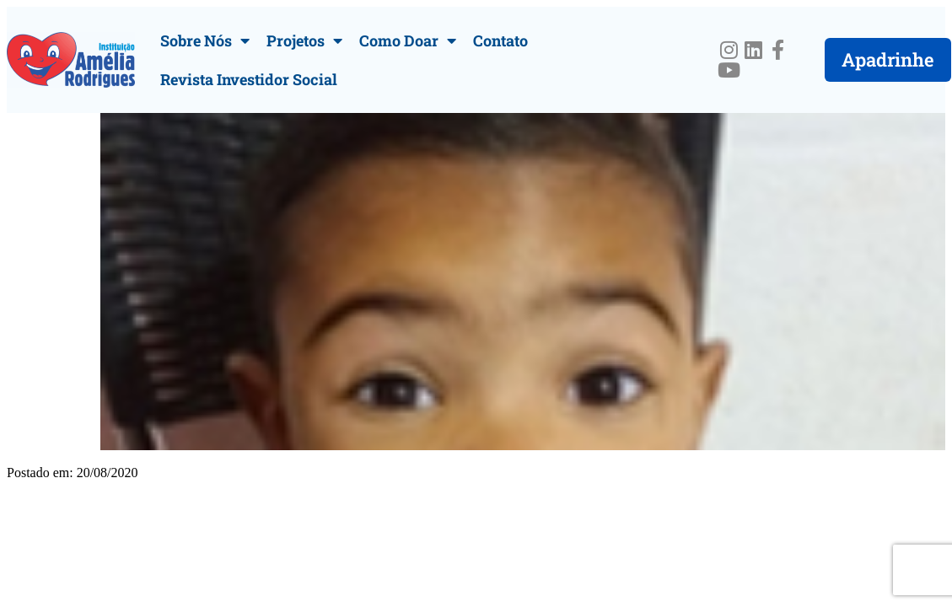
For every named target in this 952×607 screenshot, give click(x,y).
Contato (500, 40)
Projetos (304, 40)
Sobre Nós (205, 40)
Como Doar (407, 40)
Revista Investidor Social (248, 79)
